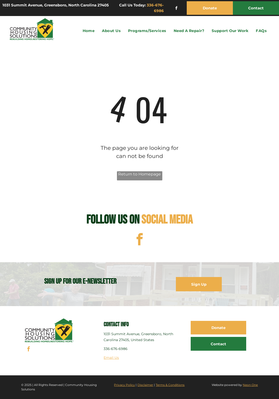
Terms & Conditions (170, 385)
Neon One (250, 385)
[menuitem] (88, 31)
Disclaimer (145, 385)
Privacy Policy (124, 385)
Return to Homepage (139, 174)
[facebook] (176, 8)
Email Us (111, 357)
